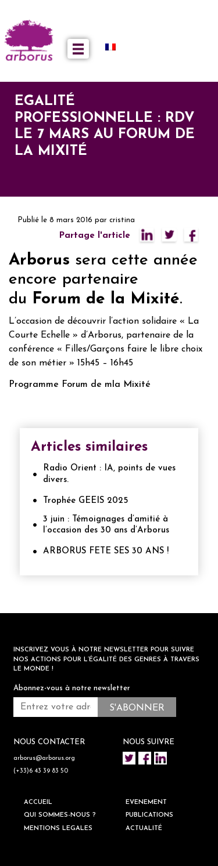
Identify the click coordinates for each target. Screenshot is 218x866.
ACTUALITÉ (144, 828)
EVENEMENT (146, 802)
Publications (149, 815)
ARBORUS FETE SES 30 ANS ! (106, 551)
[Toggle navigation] (78, 49)
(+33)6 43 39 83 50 (40, 771)
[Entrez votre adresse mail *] (55, 707)
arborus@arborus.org (44, 758)
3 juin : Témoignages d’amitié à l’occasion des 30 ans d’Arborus (106, 525)
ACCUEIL (38, 802)
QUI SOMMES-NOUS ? (60, 815)
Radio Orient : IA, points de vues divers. (109, 474)
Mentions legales (58, 828)
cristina (122, 220)
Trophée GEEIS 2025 (85, 501)
